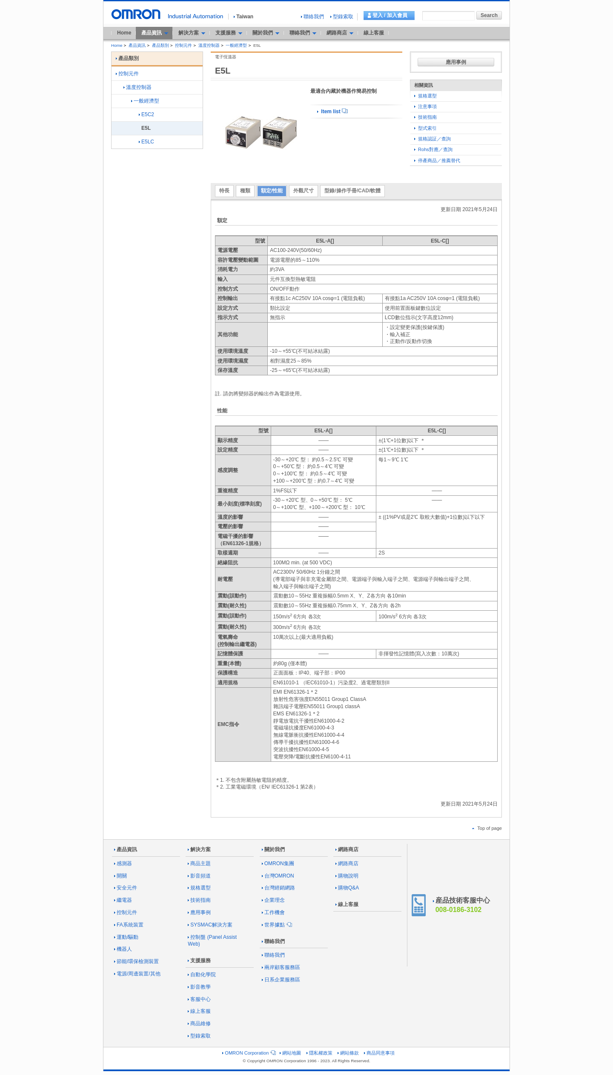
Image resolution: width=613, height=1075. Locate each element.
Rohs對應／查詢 (433, 149)
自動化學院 (202, 975)
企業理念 (273, 900)
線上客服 (374, 33)
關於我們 (273, 849)
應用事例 (456, 62)
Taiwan (243, 17)
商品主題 (199, 863)
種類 (245, 191)
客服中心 (199, 999)
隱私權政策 (319, 1052)
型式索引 (425, 128)
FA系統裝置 (128, 925)
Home (124, 33)
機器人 (123, 949)
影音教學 (199, 987)
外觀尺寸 (303, 191)
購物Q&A (347, 888)
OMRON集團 (278, 863)
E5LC (146, 142)
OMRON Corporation (248, 1052)
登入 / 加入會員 (389, 15)
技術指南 (425, 117)
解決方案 (199, 849)
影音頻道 (199, 876)
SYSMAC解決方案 (210, 925)
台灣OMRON (278, 876)
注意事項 (425, 106)
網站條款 (348, 1052)
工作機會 (273, 912)
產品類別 (160, 45)
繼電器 (123, 900)
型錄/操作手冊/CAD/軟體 (352, 191)
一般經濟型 (236, 45)
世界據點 (276, 925)
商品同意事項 (379, 1052)
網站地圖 (290, 1052)
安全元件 (125, 888)
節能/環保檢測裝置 (136, 961)
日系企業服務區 (281, 980)
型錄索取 (341, 17)
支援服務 (199, 960)
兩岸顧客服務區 (281, 967)
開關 (120, 876)
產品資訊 (137, 45)
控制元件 (183, 45)
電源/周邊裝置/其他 (137, 974)
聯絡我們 (312, 17)
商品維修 (199, 1023)
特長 (224, 191)
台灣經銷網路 (278, 888)
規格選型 (425, 95)
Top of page (487, 828)
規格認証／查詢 (432, 138)
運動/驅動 (126, 937)
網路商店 (346, 849)
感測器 (123, 863)
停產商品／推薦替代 (437, 160)
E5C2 (146, 114)
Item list (332, 111)
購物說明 (346, 876)
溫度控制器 (209, 45)
